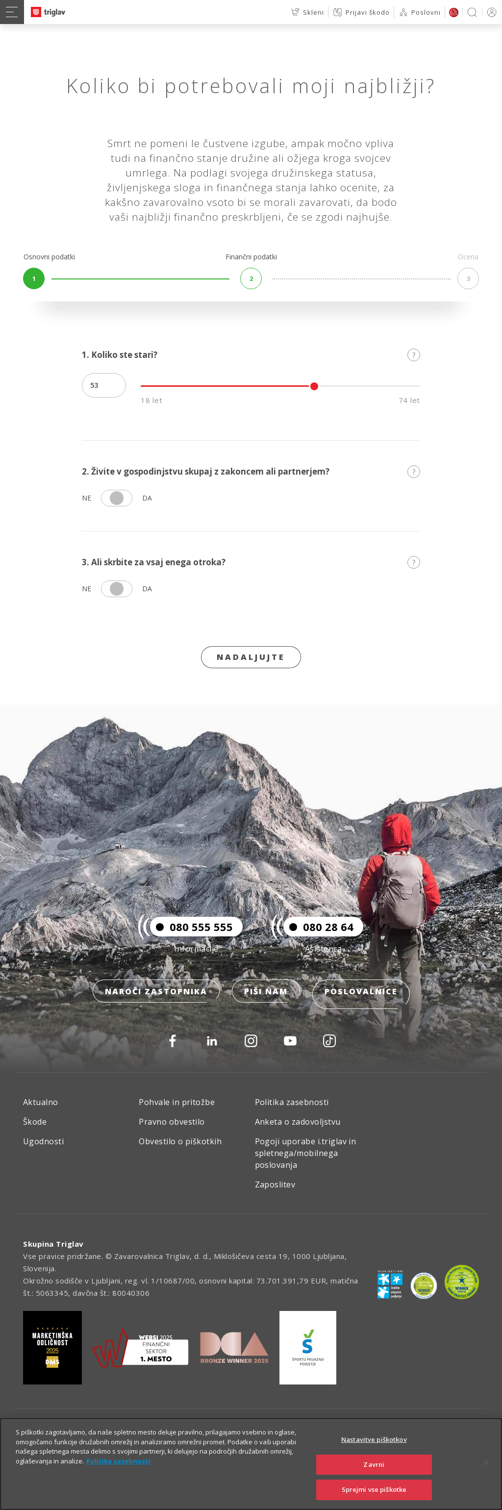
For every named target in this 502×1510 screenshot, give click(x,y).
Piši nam (266, 997)
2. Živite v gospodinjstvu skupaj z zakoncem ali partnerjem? (251, 471)
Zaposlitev (275, 1184)
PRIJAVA (490, 12)
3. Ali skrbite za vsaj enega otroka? (251, 562)
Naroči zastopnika (156, 997)
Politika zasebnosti (292, 1102)
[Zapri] (486, 1463)
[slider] (314, 386)
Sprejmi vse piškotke (374, 1489)
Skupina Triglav (53, 1244)
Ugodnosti (43, 1141)
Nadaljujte (251, 657)
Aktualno (40, 1102)
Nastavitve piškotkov (374, 1439)
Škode (35, 1121)
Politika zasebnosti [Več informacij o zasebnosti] (118, 1461)
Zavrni (373, 1464)
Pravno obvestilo (172, 1121)
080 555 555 (191, 933)
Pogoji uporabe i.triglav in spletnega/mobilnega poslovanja (305, 1153)
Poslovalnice (361, 997)
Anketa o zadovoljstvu (298, 1121)
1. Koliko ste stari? (251, 355)
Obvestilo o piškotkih (180, 1141)
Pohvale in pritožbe (177, 1102)
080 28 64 (318, 933)
